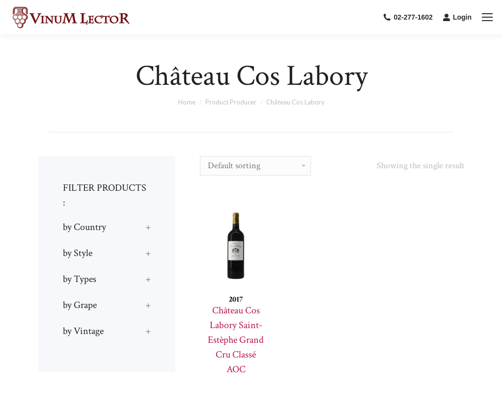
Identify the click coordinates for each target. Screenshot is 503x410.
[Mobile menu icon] (487, 17)
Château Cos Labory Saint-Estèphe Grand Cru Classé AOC (236, 340)
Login (457, 17)
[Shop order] (255, 166)
